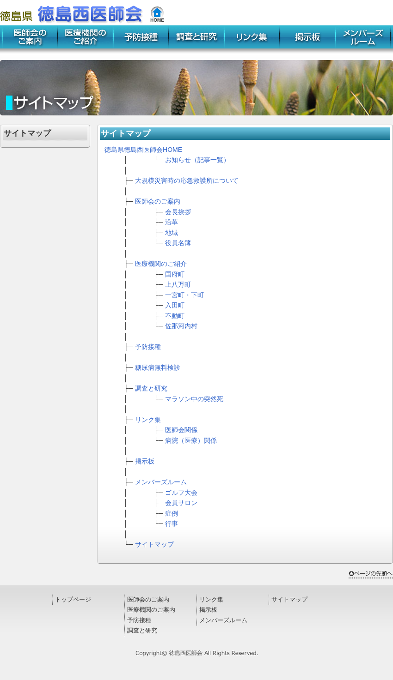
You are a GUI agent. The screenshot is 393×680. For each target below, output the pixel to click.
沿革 (171, 222)
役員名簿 (178, 243)
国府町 (174, 274)
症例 (171, 513)
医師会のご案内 (157, 201)
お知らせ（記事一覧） (197, 159)
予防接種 (148, 346)
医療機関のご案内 (151, 610)
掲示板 (144, 461)
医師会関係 (181, 429)
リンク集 (148, 419)
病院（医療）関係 (191, 440)
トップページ (73, 599)
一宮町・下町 (184, 295)
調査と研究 (151, 388)
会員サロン (181, 502)
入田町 (174, 305)
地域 (171, 232)
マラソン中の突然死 (194, 399)
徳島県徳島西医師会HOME (143, 149)
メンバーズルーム (161, 482)
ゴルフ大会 (181, 492)
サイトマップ (154, 544)
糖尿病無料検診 (157, 367)
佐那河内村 (181, 326)
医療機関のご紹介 (161, 263)
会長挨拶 (178, 212)
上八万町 (178, 284)
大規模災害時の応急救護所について (187, 180)
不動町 (174, 315)
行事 (171, 523)
